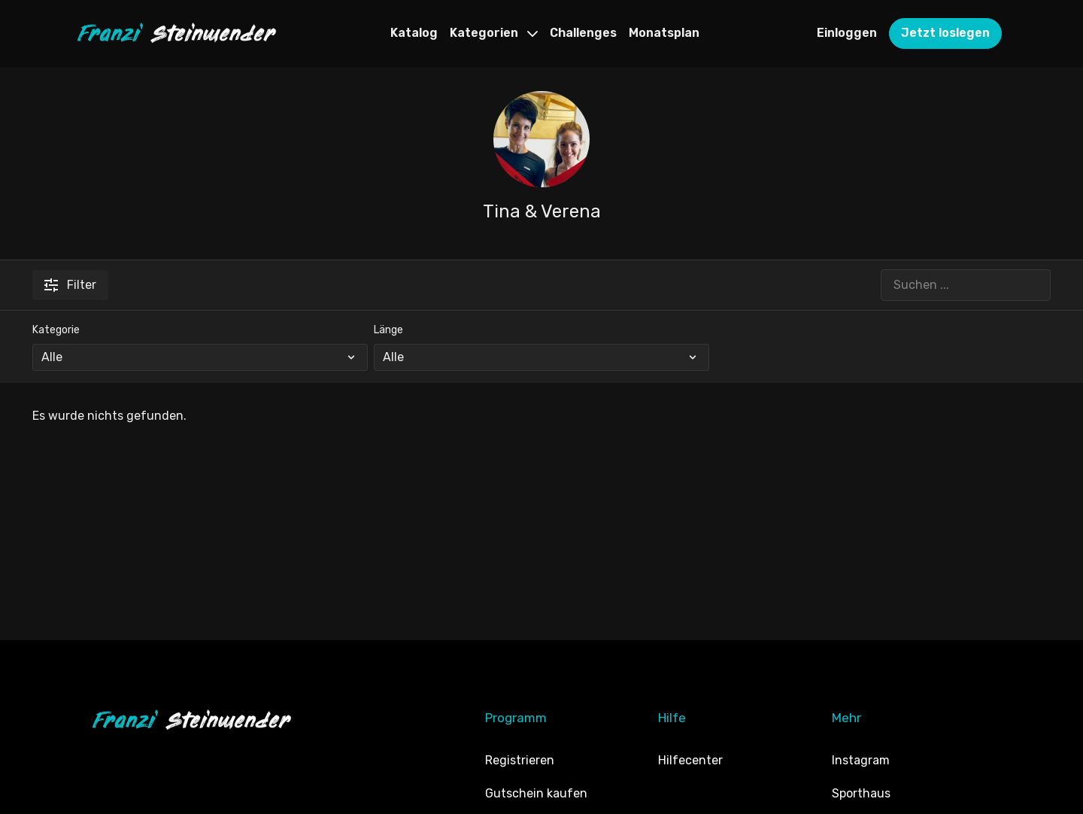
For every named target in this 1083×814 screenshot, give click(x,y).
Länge (388, 329)
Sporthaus (861, 793)
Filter (70, 285)
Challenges (583, 33)
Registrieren (519, 760)
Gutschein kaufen (536, 793)
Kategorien (494, 33)
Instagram (861, 760)
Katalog (414, 33)
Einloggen (847, 33)
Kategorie (56, 329)
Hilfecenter (690, 760)
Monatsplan (664, 33)
